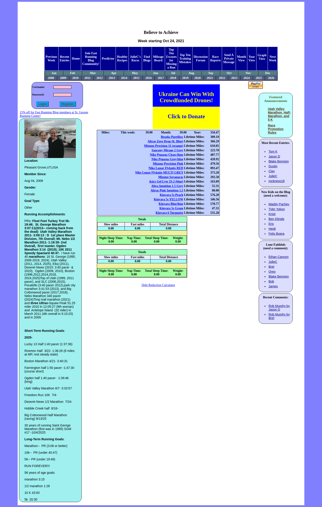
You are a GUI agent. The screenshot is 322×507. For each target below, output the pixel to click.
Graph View (262, 57)
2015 (136, 78)
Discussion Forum (201, 58)
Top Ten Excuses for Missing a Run (171, 58)
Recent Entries (65, 58)
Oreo (272, 271)
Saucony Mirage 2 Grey (167, 150)
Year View (251, 58)
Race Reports (215, 58)
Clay (272, 171)
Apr (114, 73)
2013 (112, 78)
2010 (75, 78)
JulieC (273, 176)
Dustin (273, 166)
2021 (210, 78)
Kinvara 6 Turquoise (169, 212)
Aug (191, 73)
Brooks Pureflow (172, 137)
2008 (51, 78)
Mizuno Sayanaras (170, 177)
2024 (247, 78)
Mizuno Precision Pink (168, 163)
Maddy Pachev (279, 204)
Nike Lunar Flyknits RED (165, 168)
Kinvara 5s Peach (171, 195)
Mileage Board (158, 58)
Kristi (272, 214)
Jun (155, 73)
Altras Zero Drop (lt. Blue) (165, 141)
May (135, 73)
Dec (267, 73)
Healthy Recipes (122, 58)
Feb (72, 73)
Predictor (108, 58)
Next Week (272, 58)
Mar (93, 73)
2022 (222, 78)
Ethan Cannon (279, 257)
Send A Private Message (229, 58)
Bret (271, 266)
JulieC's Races (135, 58)
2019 (185, 78)
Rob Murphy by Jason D (279, 307)
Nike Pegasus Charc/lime (166, 154)
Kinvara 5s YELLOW (168, 199)
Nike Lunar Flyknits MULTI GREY (159, 172)
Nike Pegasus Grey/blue (167, 159)
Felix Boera (276, 233)
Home (76, 58)
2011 (88, 78)
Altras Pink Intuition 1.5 (166, 190)
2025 (259, 78)
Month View (241, 58)
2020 (198, 78)
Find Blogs (146, 58)
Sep (210, 73)
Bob (271, 281)
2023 (234, 78)
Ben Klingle (276, 219)
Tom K (273, 151)
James (273, 286)
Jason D (274, 156)
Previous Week (51, 58)
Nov (248, 73)
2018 (173, 78)
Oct (229, 73)
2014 (124, 78)
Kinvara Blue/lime (171, 204)
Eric (271, 224)
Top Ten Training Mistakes (185, 58)
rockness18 (277, 181)
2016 (149, 78)
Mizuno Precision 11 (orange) (163, 146)
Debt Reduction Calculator (158, 285)
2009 (63, 78)
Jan (53, 73)
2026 (271, 78)
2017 (161, 78)
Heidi (272, 229)
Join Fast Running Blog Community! (90, 59)
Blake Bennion (279, 161)
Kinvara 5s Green (171, 208)
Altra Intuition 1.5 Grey (167, 186)
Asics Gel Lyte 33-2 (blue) (166, 181)
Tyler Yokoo (277, 209)
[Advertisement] (161, 12)
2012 (99, 78)
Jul (173, 73)
